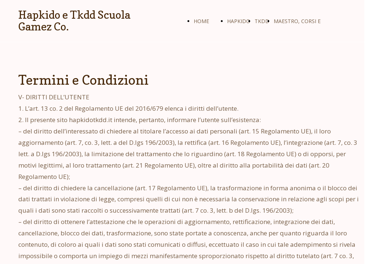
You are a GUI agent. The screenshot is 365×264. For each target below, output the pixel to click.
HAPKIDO (238, 21)
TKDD (262, 21)
